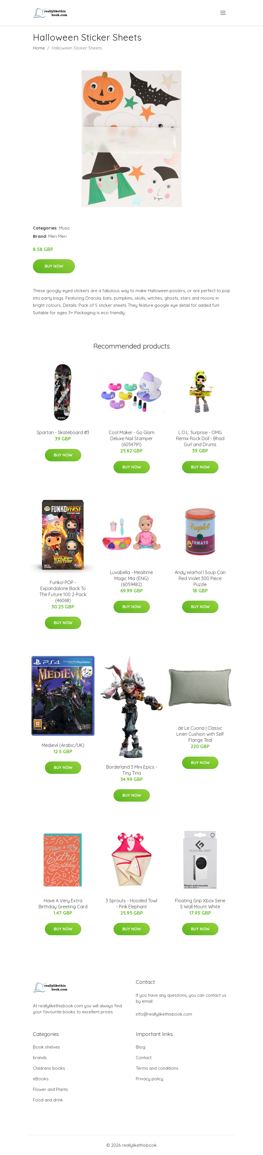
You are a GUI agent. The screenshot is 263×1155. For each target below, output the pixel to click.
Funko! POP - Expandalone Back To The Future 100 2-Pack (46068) (62, 591)
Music (64, 228)
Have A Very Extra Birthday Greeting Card (63, 903)
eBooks (41, 1078)
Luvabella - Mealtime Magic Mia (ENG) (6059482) (131, 578)
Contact (144, 1057)
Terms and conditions (157, 1068)
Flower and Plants (50, 1089)
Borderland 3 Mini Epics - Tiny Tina (131, 770)
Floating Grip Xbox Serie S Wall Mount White (200, 903)
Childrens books (49, 1068)
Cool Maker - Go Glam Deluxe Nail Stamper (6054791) (131, 438)
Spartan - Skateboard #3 (63, 432)
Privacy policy (149, 1078)
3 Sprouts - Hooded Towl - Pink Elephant (131, 903)
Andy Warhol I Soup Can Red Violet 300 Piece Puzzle (200, 578)
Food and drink (48, 1100)
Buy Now (54, 266)
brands (40, 1057)
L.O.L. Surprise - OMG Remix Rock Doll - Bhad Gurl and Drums (200, 438)
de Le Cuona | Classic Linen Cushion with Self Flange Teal (200, 734)
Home (39, 48)
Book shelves (46, 1047)
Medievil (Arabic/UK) (63, 745)
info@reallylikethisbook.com (164, 1014)
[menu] (223, 13)
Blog (140, 1047)
